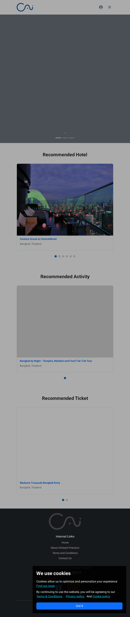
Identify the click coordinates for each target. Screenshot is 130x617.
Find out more (45, 586)
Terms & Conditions (49, 596)
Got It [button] (79, 606)
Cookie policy (101, 596)
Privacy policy (75, 596)
